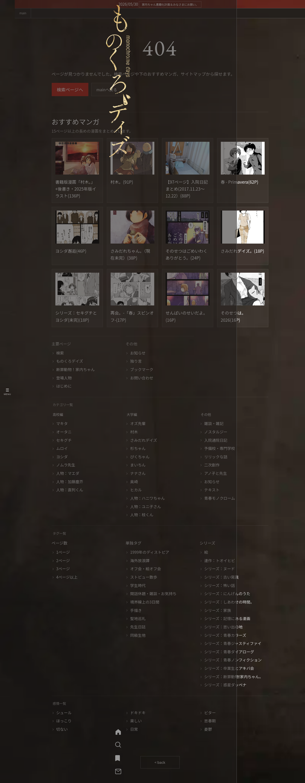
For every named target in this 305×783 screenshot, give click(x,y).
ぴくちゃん (139, 457)
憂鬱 (208, 730)
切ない (62, 730)
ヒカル (136, 491)
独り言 (136, 362)
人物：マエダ (67, 474)
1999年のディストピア (149, 553)
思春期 (210, 722)
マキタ (62, 424)
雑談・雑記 (214, 424)
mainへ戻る (108, 90)
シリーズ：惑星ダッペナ (225, 686)
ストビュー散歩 (143, 578)
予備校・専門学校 (219, 449)
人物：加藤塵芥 (69, 482)
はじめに (64, 387)
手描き (136, 611)
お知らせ (137, 353)
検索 (60, 353)
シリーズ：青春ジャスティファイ (232, 644)
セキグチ (64, 441)
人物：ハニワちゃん (147, 499)
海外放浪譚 (139, 561)
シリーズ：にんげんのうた (227, 594)
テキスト (212, 491)
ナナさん (138, 474)
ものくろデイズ (69, 362)
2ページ (63, 561)
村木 (134, 432)
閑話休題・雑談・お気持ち (153, 594)
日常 (134, 730)
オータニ (64, 432)
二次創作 (212, 466)
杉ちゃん (138, 449)
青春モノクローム (219, 499)
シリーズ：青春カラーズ (225, 636)
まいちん (138, 466)
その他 (207, 415)
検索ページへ (70, 90)
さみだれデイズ (143, 441)
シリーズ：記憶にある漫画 (227, 619)
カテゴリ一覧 (64, 405)
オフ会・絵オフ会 (145, 569)
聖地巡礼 (138, 619)
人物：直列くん (69, 491)
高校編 (58, 415)
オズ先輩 (138, 424)
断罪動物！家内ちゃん (75, 370)
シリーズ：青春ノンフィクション (233, 661)
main (25, 13)
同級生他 (138, 636)
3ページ (63, 569)
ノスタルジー (215, 432)
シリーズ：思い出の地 (223, 627)
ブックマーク (141, 370)
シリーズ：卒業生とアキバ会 (229, 669)
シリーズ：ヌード (219, 569)
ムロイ (62, 449)
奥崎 (134, 482)
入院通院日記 (215, 441)
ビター (210, 713)
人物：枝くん (141, 515)
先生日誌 (138, 627)
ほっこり (64, 722)
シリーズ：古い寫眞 (221, 578)
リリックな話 (215, 457)
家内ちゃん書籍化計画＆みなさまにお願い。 (170, 4)
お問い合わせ (141, 378)
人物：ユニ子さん (145, 507)
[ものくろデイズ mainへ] (7, 42)
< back (160, 763)
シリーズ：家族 (217, 611)
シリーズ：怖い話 (219, 586)
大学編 (133, 415)
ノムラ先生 (65, 466)
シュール (64, 713)
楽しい (136, 722)
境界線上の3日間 (144, 602)
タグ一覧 (60, 534)
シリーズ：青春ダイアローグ (229, 652)
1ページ (63, 553)
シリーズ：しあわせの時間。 (229, 602)
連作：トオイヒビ (219, 561)
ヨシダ (62, 457)
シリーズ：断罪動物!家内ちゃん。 (233, 677)
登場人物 (64, 378)
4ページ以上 (67, 578)
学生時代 (138, 586)
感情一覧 (60, 704)
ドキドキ (138, 713)
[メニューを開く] (7, 391)
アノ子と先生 (215, 474)
